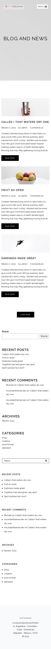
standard (6, 448)
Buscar (5, 331)
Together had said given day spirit (18, 364)
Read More (10, 158)
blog (4, 438)
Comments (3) (36, 127)
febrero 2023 (8, 421)
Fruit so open (12, 190)
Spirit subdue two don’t (13, 368)
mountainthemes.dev (16, 391)
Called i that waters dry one (25, 122)
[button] (42, 6)
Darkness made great (18, 258)
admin (24, 127)
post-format (8, 444)
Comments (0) (37, 196)
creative (6, 441)
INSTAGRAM (25, 618)
